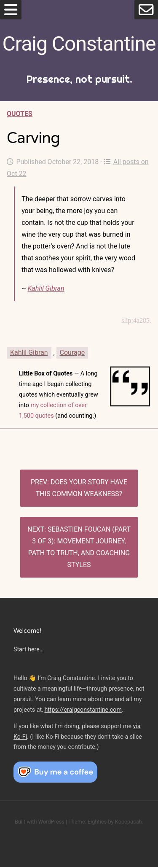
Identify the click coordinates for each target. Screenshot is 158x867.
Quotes (19, 114)
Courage (72, 352)
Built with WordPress (39, 821)
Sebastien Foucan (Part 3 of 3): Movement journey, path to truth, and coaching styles (79, 547)
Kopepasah (128, 821)
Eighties (97, 821)
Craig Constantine (79, 44)
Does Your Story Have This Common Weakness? (81, 488)
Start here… (28, 649)
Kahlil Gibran (46, 288)
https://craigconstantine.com (83, 709)
